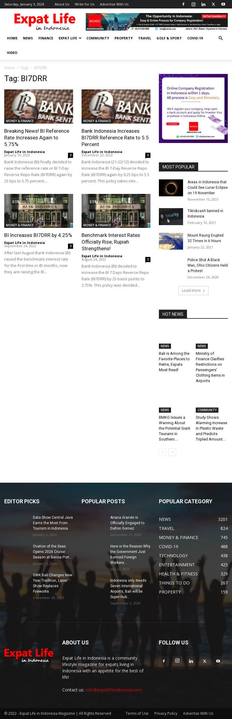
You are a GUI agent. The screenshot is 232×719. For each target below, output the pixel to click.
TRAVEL (144, 38)
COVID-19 (195, 38)
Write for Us (84, 4)
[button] (220, 38)
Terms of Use (137, 713)
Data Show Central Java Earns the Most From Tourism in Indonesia (53, 523)
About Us (62, 4)
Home (9, 67)
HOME (12, 38)
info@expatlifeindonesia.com (113, 690)
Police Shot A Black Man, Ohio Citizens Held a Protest (208, 265)
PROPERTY (123, 38)
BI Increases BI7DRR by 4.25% (38, 235)
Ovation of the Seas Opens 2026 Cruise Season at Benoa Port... (52, 551)
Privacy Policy (165, 713)
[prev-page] (162, 452)
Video (12, 52)
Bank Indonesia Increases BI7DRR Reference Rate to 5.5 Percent (115, 137)
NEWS (28, 38)
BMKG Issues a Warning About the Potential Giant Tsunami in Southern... (174, 428)
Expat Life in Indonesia (24, 151)
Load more (193, 290)
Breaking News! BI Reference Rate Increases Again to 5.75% (36, 137)
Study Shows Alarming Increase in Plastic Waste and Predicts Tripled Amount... (211, 428)
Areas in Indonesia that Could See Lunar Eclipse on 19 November (208, 187)
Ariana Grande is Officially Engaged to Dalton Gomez (127, 523)
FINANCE (45, 38)
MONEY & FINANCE (20, 121)
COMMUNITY (97, 38)
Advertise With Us (114, 4)
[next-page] (172, 452)
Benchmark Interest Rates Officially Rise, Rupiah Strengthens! (111, 241)
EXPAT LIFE (70, 38)
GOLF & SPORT (169, 38)
